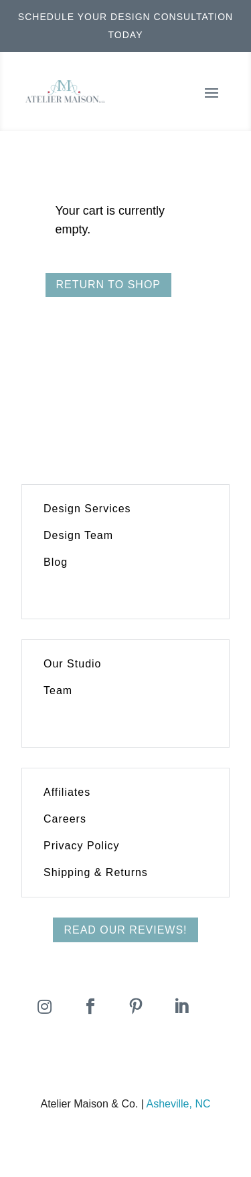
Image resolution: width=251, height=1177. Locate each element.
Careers (65, 819)
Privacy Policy (82, 845)
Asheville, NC (178, 1103)
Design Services (87, 508)
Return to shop (108, 284)
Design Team (78, 535)
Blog (56, 562)
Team (58, 690)
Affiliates (67, 792)
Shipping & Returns (96, 872)
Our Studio (72, 663)
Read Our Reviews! (125, 930)
